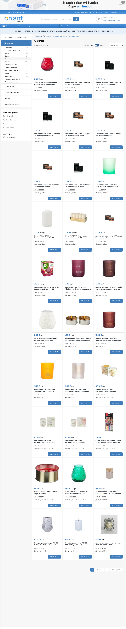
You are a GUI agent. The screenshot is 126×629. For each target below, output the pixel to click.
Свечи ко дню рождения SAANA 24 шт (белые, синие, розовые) (108, 441)
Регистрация (115, 20)
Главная (38, 36)
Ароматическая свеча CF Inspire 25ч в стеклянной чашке (77, 134)
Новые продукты (81, 12)
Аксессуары (18, 86)
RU (120, 12)
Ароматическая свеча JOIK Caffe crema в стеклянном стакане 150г (109, 288)
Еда (62, 26)
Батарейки (16, 56)
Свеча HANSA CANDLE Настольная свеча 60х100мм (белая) (45, 237)
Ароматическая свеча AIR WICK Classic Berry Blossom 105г (46, 288)
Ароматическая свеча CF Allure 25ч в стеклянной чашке (108, 83)
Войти (106, 20)
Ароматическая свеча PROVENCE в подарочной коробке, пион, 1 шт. (75, 442)
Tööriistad (16, 76)
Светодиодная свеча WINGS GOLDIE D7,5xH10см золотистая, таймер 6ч (108, 493)
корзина (54, 96)
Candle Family (12, 120)
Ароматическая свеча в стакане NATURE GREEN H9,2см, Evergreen (108, 544)
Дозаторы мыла (16, 64)
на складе (10, 138)
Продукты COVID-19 (16, 79)
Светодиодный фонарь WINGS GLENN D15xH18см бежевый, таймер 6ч (46, 544)
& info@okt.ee (13, 12)
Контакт (114, 12)
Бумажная (39, 26)
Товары (47, 36)
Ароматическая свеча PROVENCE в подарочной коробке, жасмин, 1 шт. (44, 442)
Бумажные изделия (18, 104)
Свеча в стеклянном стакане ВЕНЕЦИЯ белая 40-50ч (45, 339)
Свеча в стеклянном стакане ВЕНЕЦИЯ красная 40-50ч (45, 83)
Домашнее (18, 43)
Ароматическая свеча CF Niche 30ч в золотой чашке (108, 134)
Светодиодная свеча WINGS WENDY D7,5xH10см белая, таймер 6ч (76, 544)
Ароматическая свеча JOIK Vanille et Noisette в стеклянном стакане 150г (78, 390)
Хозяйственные (52, 26)
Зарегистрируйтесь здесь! (99, 31)
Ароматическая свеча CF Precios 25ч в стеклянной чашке (47, 134)
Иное (16, 73)
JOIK (8, 124)
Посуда (18, 98)
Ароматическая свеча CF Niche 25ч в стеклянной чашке (77, 186)
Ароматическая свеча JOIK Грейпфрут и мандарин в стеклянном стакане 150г (44, 390)
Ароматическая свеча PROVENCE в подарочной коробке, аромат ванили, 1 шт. (108, 390)
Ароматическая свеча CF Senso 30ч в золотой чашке (46, 186)
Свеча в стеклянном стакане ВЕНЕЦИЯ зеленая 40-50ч (76, 493)
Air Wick (9, 116)
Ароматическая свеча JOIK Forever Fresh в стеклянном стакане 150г (107, 186)
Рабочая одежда (16, 70)
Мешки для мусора (16, 50)
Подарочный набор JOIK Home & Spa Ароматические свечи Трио (78, 339)
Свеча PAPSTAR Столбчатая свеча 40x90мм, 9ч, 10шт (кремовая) (76, 237)
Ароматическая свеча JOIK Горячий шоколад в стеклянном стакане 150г (108, 339)
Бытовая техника (73, 26)
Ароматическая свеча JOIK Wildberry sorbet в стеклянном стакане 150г (77, 288)
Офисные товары (25, 26)
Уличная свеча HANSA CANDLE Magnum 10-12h (46, 493)
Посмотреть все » (16, 82)
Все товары (8, 26)
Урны (16, 53)
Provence (10, 128)
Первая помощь (16, 67)
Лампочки (16, 61)
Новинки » (16, 47)
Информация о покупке (99, 12)
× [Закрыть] (123, 2)
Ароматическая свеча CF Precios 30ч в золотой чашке (109, 237)
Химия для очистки (18, 92)
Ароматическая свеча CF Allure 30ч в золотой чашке (77, 83)
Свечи (16, 58)
